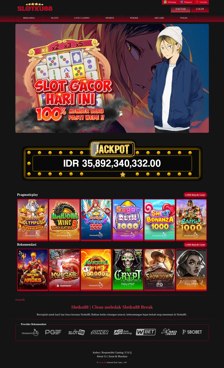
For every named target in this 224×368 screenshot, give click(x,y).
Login (200, 9)
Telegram (186, 2)
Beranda (29, 17)
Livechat (201, 2)
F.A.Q (128, 352)
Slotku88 (20, 299)
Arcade (159, 17)
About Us (102, 356)
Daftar (181, 9)
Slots (54, 17)
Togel (184, 17)
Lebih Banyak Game (195, 195)
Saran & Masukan (118, 356)
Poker (134, 17)
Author (96, 352)
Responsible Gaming (112, 352)
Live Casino (81, 17)
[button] (32, 220)
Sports (110, 17)
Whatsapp (170, 2)
